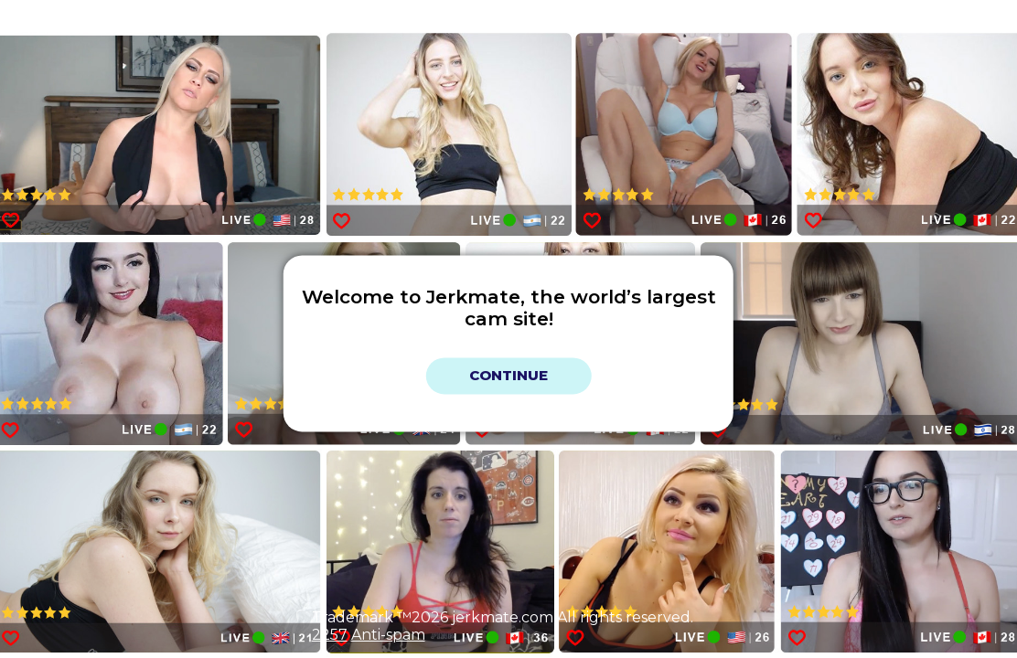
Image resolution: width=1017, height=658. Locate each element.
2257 (330, 634)
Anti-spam (388, 634)
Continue (508, 376)
